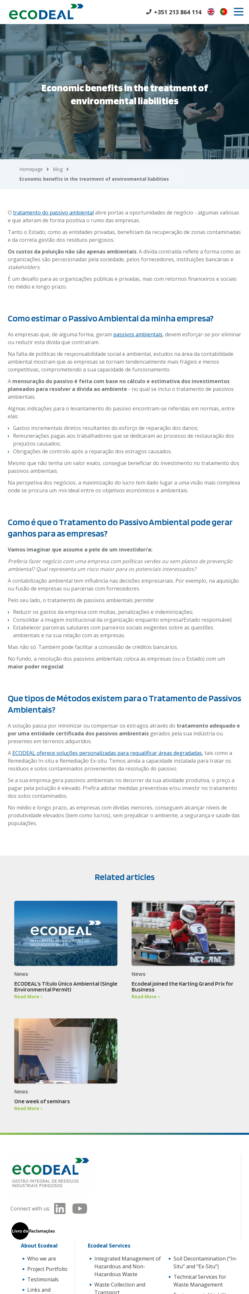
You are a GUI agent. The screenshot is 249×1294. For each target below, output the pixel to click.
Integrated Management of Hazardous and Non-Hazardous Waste (127, 1266)
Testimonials (43, 1279)
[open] (238, 11)
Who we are (41, 1258)
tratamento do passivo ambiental (53, 212)
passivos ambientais (137, 334)
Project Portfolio (47, 1269)
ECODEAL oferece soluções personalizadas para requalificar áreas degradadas (107, 753)
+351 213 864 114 (177, 12)
